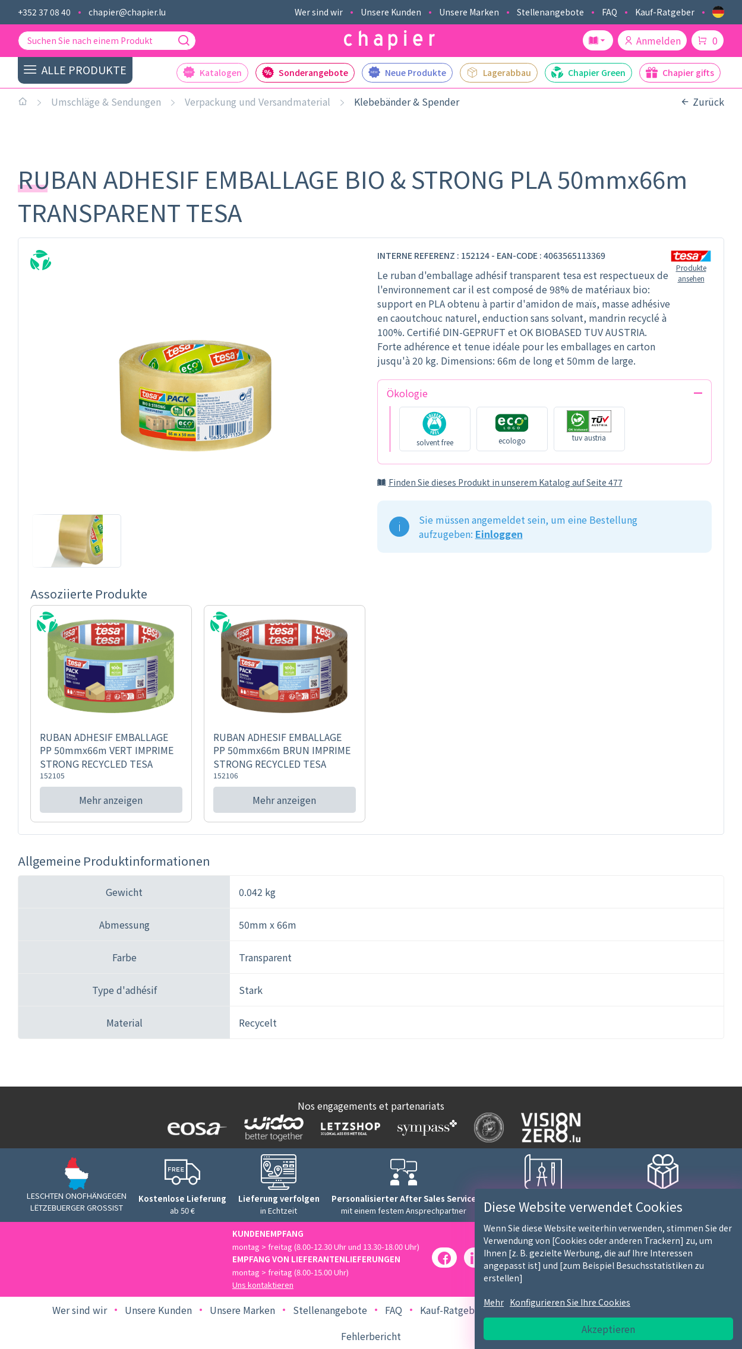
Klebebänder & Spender (406, 101)
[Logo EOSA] (194, 1127)
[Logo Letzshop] (347, 1127)
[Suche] (183, 40)
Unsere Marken (469, 12)
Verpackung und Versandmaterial (257, 101)
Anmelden (652, 40)
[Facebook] (444, 1257)
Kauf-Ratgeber (664, 12)
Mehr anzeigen (111, 800)
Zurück (702, 101)
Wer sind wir (319, 12)
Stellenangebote (550, 12)
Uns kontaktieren (262, 1284)
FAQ (609, 12)
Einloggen (499, 534)
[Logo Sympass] (424, 1127)
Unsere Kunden (391, 12)
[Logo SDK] (486, 1127)
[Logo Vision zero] (548, 1127)
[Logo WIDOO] (271, 1127)
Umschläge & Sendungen (106, 101)
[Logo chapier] (389, 40)
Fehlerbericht (371, 1336)
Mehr (494, 1302)
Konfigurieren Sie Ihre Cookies (570, 1302)
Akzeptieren (608, 1329)
